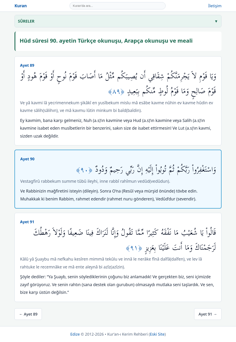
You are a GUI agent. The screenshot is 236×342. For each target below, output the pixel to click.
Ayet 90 (27, 158)
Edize (75, 334)
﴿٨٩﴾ (117, 91)
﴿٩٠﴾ (85, 170)
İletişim (214, 5)
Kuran (21, 6)
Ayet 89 (27, 65)
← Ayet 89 (28, 314)
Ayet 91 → (208, 314)
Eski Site (157, 334)
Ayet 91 (27, 221)
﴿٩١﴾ (135, 248)
